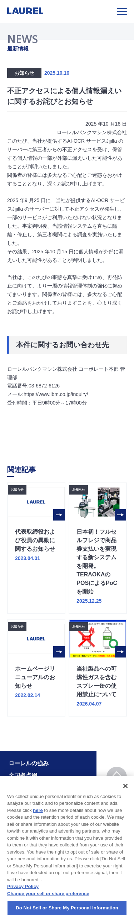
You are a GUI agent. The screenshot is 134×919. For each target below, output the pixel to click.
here (38, 818)
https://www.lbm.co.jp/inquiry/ (56, 394)
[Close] (125, 794)
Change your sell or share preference (48, 901)
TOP (116, 777)
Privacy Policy (23, 894)
